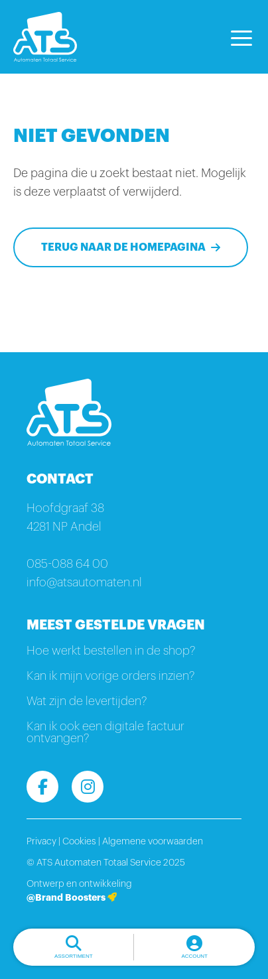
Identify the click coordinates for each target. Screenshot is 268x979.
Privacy (41, 841)
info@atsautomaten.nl (84, 582)
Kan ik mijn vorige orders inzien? (110, 676)
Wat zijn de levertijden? (87, 701)
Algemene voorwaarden (152, 841)
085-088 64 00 (67, 564)
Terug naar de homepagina (123, 247)
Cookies (79, 841)
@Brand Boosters (72, 897)
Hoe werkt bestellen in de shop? (111, 651)
